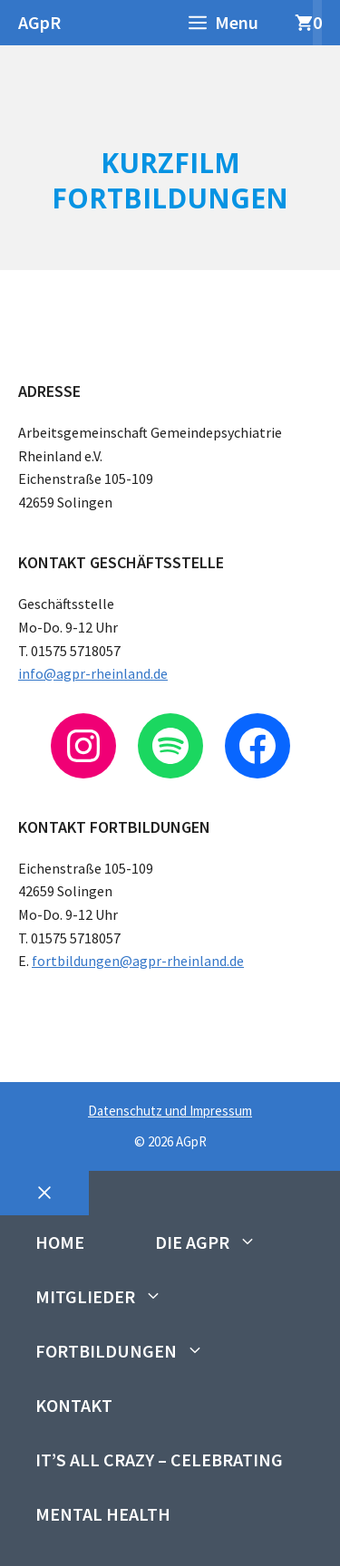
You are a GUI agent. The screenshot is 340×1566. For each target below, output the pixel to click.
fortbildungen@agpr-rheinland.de (138, 961)
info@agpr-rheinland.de (93, 673)
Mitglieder (116, 1297)
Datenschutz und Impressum (170, 1110)
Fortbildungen (137, 1351)
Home (59, 1242)
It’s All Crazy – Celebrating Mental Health (159, 1486)
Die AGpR (223, 1242)
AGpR (39, 22)
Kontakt (73, 1405)
